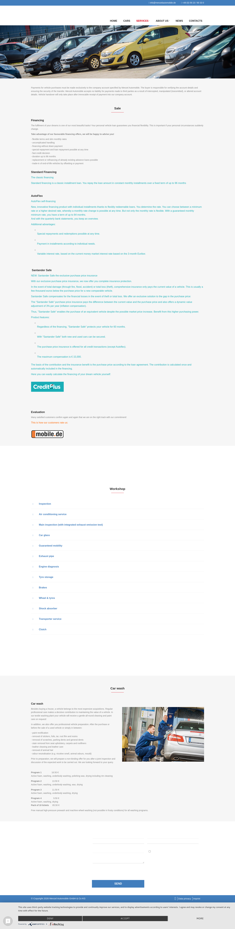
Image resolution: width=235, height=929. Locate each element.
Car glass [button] (41, 535)
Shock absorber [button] (45, 608)
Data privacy (184, 898)
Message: (99, 850)
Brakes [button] (40, 587)
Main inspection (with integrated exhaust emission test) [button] (68, 524)
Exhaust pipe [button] (43, 556)
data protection (112, 869)
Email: (151, 835)
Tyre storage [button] (43, 577)
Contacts (195, 21)
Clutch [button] (40, 629)
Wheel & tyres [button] (44, 598)
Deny (50, 918)
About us (163, 21)
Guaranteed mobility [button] (47, 545)
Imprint (196, 898)
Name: (96, 835)
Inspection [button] (42, 504)
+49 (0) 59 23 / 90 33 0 (192, 3)
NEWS (179, 21)
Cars (126, 21)
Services (143, 21)
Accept (125, 918)
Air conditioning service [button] (50, 514)
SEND (118, 883)
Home (113, 21)
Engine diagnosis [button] (46, 566)
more (199, 918)
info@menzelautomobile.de (162, 3)
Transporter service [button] (47, 619)
